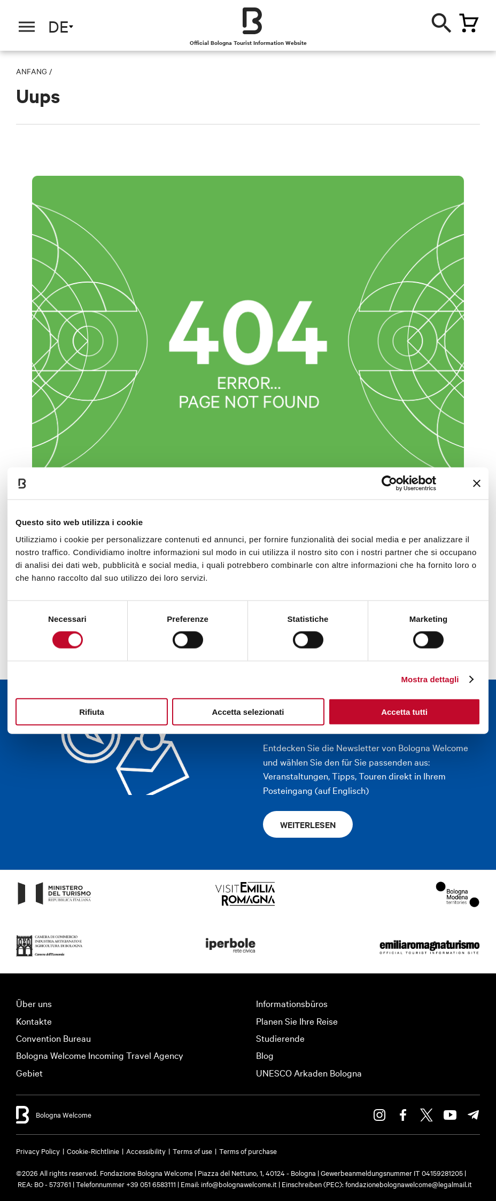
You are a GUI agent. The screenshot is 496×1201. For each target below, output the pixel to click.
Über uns (34, 1003)
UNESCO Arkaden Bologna (309, 1072)
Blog (265, 1055)
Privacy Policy (38, 1151)
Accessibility (146, 1151)
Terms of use (192, 1151)
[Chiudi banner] (476, 483)
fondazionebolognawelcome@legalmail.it (408, 1184)
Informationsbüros (292, 1003)
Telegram (473, 1115)
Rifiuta (91, 711)
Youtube (450, 1115)
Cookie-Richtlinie (93, 1151)
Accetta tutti (404, 711)
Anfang (31, 71)
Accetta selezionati (248, 711)
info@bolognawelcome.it (239, 1184)
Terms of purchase (248, 1151)
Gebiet (29, 1072)
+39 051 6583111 (151, 1184)
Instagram (379, 1115)
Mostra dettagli (430, 679)
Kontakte (34, 1021)
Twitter (426, 1115)
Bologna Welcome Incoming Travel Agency (99, 1055)
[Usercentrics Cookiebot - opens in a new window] (389, 483)
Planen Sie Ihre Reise (297, 1021)
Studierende (280, 1038)
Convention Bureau (53, 1038)
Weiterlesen (308, 824)
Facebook (403, 1115)
